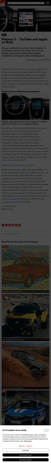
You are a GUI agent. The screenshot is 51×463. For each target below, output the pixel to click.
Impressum (29, 446)
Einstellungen (25, 450)
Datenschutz (22, 446)
